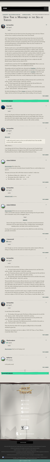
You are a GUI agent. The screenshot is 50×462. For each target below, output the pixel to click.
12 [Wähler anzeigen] (46, 24)
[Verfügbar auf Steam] (25, 411)
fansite (23, 91)
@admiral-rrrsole (9, 196)
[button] (23, 8)
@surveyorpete (8, 166)
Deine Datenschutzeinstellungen (11, 456)
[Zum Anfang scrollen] (20, 460)
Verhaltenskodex (44, 456)
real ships (33, 72)
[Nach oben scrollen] (22, 460)
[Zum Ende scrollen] (29, 460)
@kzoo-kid (7, 137)
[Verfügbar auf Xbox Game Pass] (25, 415)
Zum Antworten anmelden (7, 101)
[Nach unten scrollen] (28, 460)
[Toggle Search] (4, 10)
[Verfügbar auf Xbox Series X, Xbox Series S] (25, 400)
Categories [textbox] (5, 8)
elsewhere (33, 68)
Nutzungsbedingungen (22, 456)
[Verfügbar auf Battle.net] (25, 419)
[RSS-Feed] (2, 14)
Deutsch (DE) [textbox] (23, 442)
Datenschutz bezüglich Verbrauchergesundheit (28, 458)
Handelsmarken (16, 458)
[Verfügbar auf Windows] (25, 408)
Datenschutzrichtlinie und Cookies (33, 456)
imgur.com (25, 219)
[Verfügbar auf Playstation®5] (25, 404)
